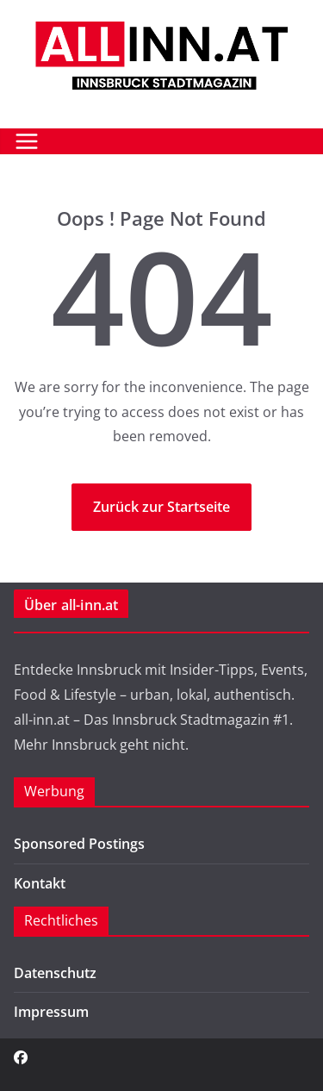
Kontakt (39, 883)
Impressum (51, 1011)
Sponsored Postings (79, 843)
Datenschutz (55, 972)
